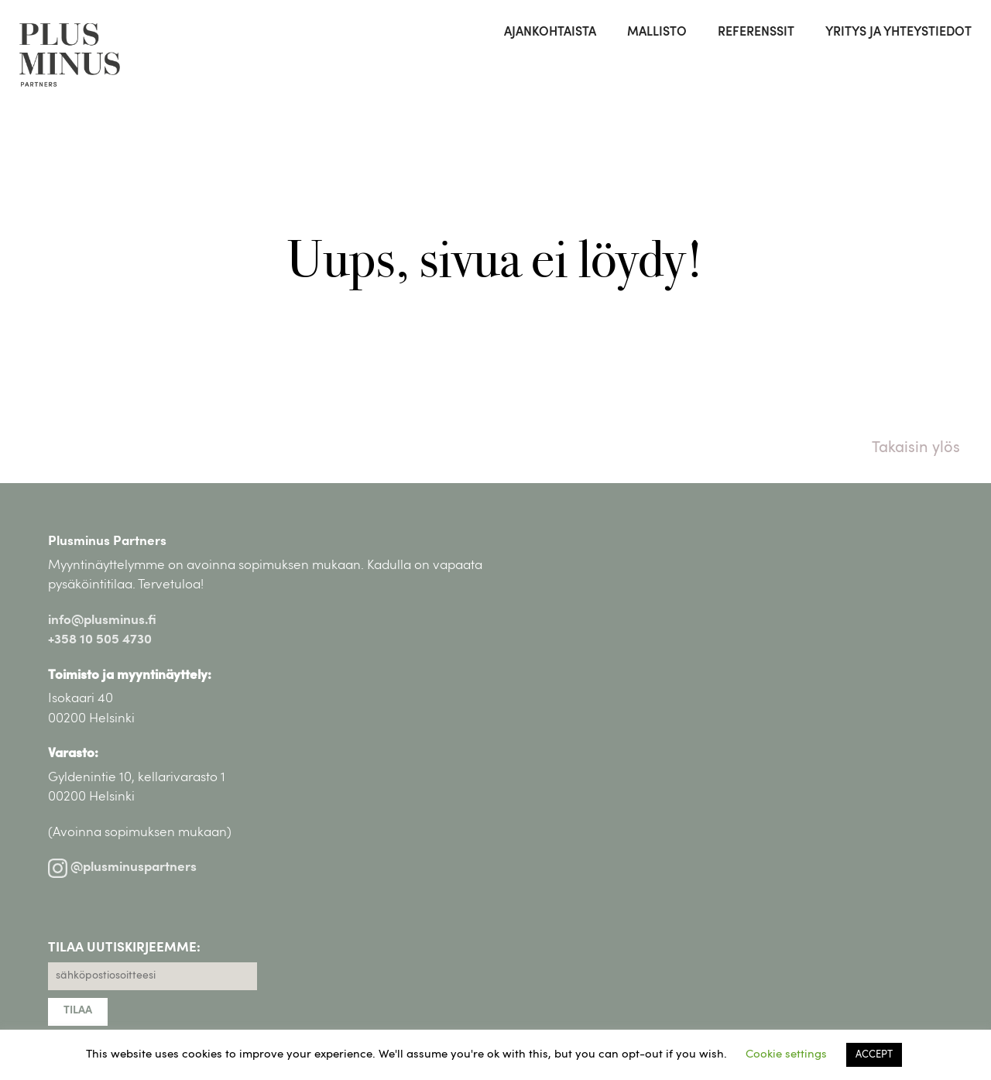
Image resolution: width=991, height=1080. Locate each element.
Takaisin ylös (916, 448)
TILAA (77, 1011)
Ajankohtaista (550, 32)
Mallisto (657, 32)
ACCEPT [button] (874, 1055)
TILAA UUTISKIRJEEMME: (124, 948)
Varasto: (73, 753)
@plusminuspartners (122, 867)
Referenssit (756, 32)
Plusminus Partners (107, 541)
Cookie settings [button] (786, 1055)
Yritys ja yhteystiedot (898, 32)
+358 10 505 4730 (100, 639)
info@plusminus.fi (102, 620)
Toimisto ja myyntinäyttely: (129, 675)
